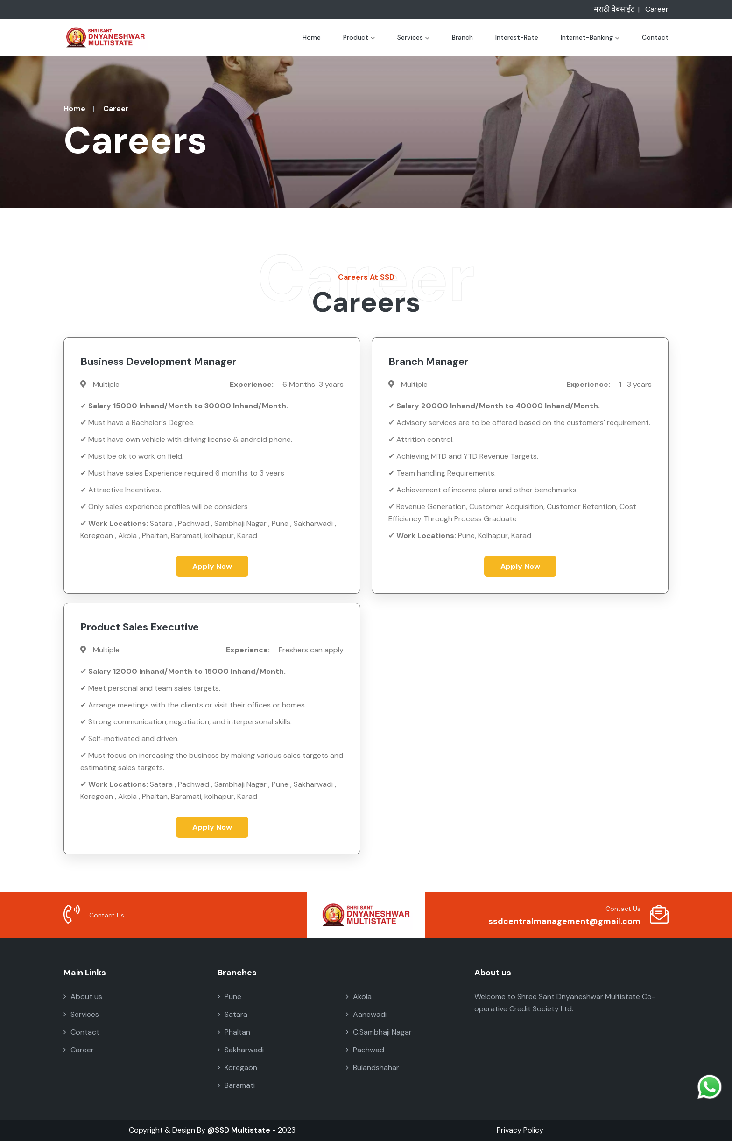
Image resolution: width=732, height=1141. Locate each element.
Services (413, 37)
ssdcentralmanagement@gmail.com (564, 921)
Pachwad (365, 1050)
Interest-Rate (516, 37)
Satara (232, 1014)
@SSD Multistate (238, 1130)
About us (82, 996)
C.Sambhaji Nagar (379, 1032)
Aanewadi (366, 1014)
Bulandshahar (372, 1067)
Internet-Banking (590, 37)
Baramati (236, 1085)
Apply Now (212, 566)
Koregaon (237, 1067)
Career (657, 9)
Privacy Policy (520, 1130)
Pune (229, 996)
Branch (462, 37)
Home (312, 37)
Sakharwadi (241, 1050)
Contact (655, 37)
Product (359, 37)
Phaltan (234, 1032)
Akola (359, 996)
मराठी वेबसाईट (614, 9)
